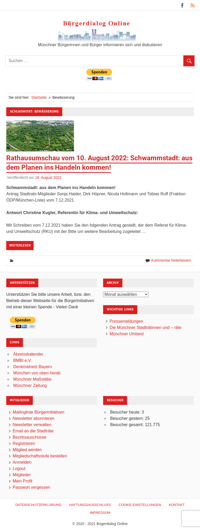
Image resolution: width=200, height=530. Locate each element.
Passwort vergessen (31, 487)
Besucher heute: (126, 412)
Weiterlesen (20, 245)
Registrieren (24, 443)
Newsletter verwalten (32, 424)
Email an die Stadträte (33, 431)
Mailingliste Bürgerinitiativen (38, 412)
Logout (19, 468)
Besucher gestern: (127, 418)
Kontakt (176, 505)
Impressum (100, 513)
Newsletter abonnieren (33, 418)
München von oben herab (36, 373)
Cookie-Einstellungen (139, 505)
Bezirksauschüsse (29, 437)
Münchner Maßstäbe (32, 379)
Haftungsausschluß (90, 505)
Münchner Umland (127, 334)
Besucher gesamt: (127, 424)
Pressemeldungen (126, 321)
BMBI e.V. (22, 360)
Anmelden (22, 462)
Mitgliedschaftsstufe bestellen (40, 456)
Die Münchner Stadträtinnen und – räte (146, 327)
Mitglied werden (27, 449)
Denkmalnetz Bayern (32, 366)
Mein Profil (23, 481)
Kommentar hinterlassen (171, 260)
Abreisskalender (28, 354)
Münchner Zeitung (30, 385)
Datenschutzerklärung (38, 505)
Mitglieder (22, 475)
